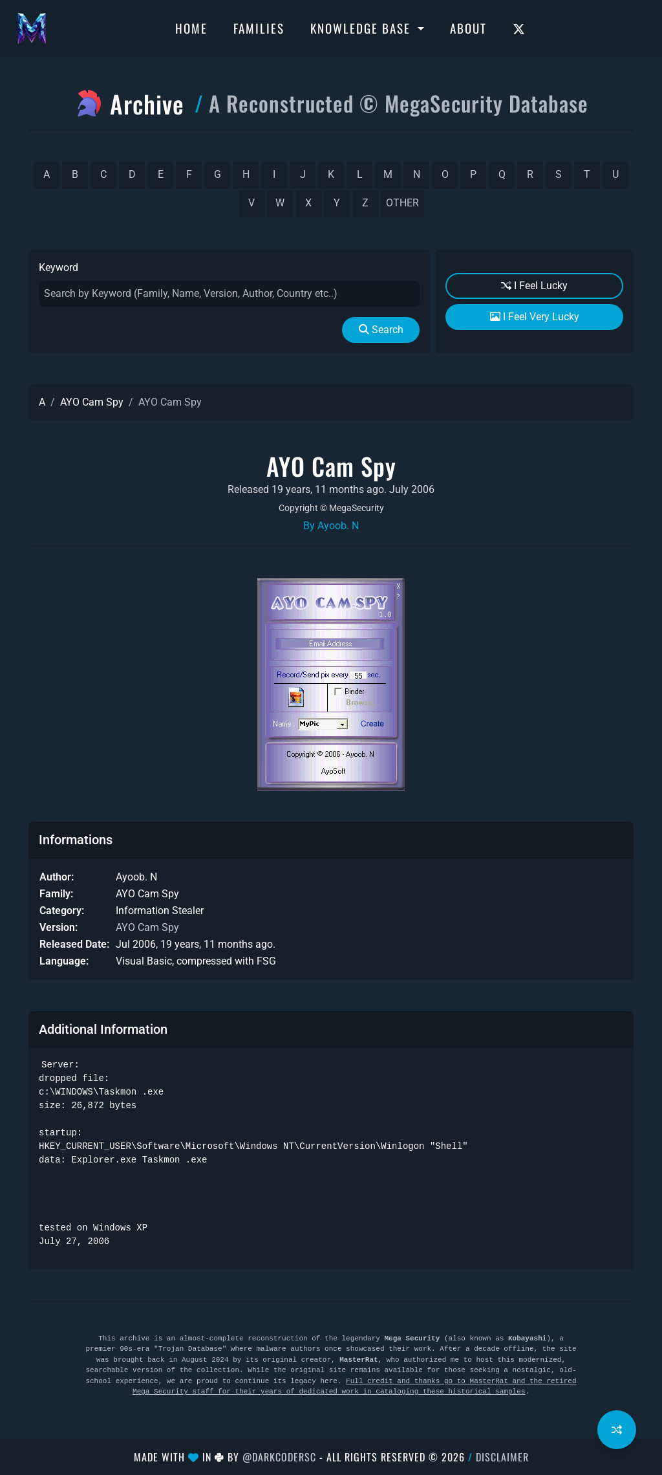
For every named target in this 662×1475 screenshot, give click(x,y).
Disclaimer (502, 1457)
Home (191, 28)
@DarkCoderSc (279, 1457)
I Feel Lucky (534, 285)
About (468, 28)
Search (381, 329)
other (402, 203)
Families (258, 28)
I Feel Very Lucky (534, 317)
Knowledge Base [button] (362, 28)
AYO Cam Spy (91, 402)
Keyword (58, 267)
